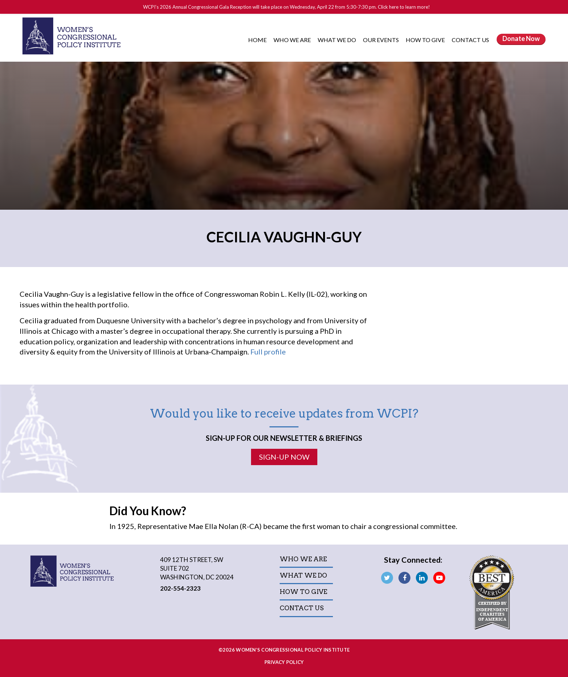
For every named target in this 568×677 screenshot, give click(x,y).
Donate (521, 38)
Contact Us (470, 39)
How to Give (426, 39)
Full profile (268, 351)
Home (257, 39)
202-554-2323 (180, 588)
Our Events (381, 39)
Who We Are (292, 39)
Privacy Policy (284, 662)
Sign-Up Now (284, 456)
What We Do (337, 39)
